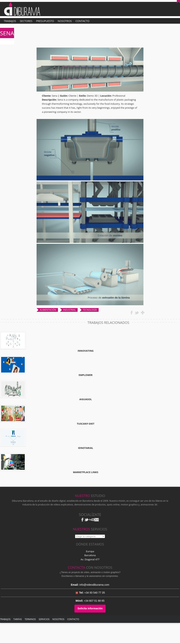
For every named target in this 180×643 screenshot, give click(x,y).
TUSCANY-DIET (85, 423)
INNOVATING (86, 350)
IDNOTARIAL (85, 448)
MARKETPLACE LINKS (85, 472)
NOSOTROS (58, 619)
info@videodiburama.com (94, 584)
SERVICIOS (44, 619)
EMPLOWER (86, 375)
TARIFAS (17, 619)
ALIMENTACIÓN (48, 309)
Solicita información (90, 608)
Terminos (30, 619)
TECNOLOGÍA (90, 309)
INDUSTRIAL (69, 309)
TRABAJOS (5, 619)
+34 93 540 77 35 (94, 592)
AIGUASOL (85, 399)
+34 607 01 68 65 (94, 600)
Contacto (73, 619)
